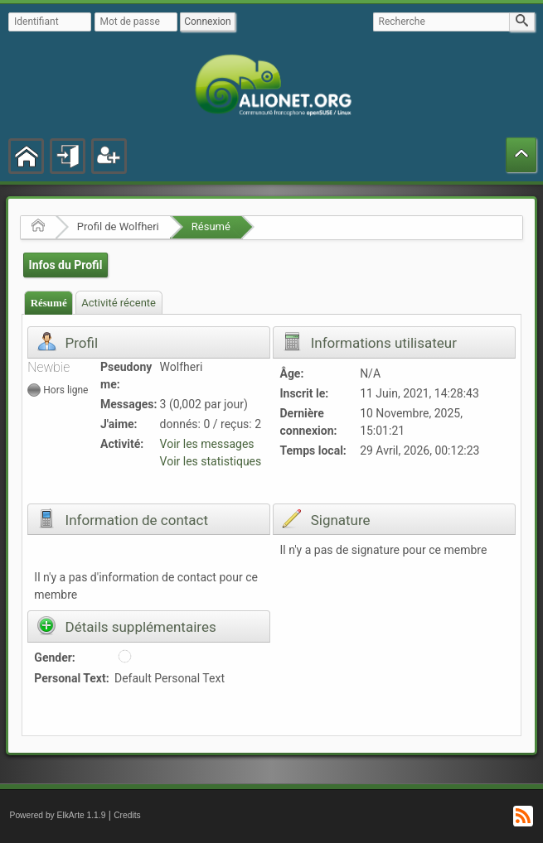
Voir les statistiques (211, 461)
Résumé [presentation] (49, 302)
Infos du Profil (66, 265)
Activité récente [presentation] (118, 302)
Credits (127, 815)
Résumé (211, 226)
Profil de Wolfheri (118, 226)
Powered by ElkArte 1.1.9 (58, 815)
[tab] (48, 303)
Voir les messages (207, 443)
